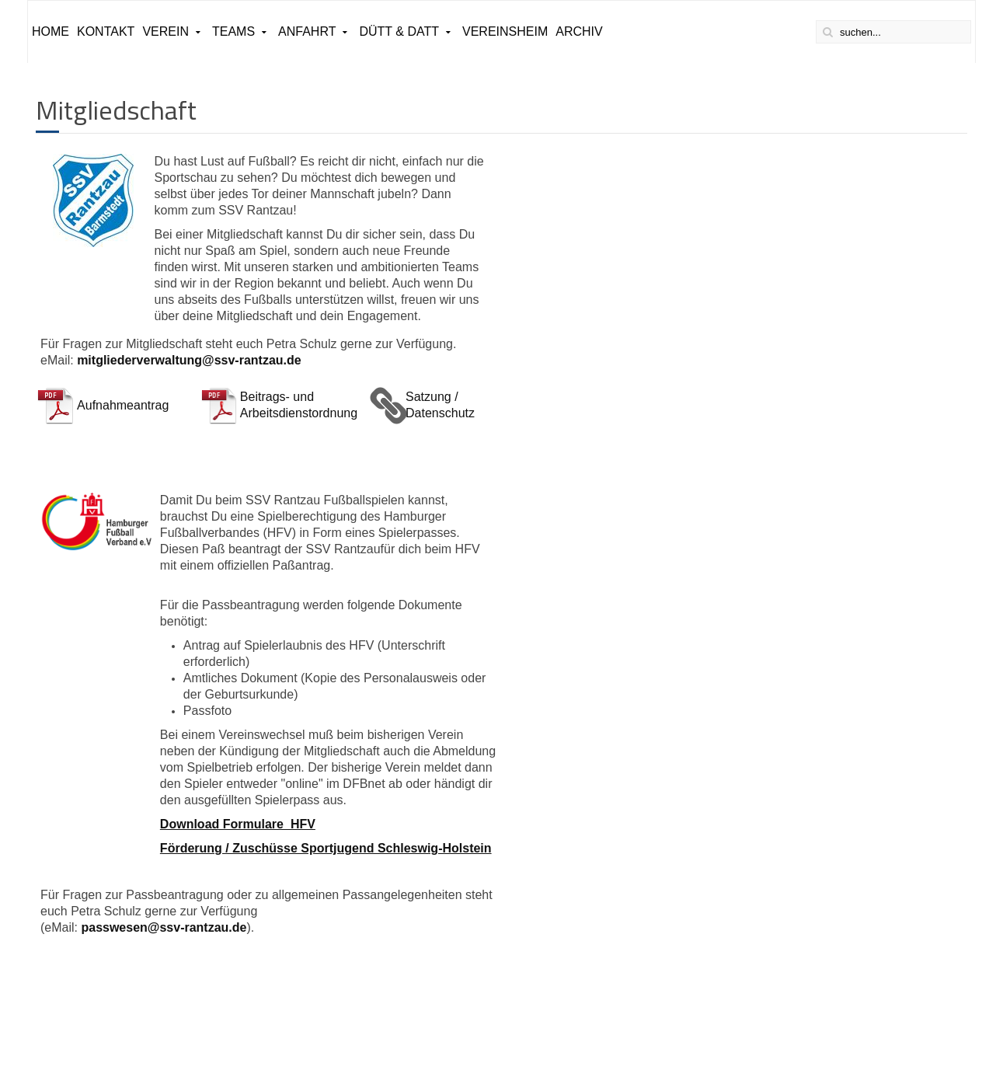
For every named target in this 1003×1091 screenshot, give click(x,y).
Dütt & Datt (399, 31)
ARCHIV (578, 31)
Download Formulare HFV (237, 824)
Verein (165, 31)
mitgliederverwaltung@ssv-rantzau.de (189, 360)
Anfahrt (307, 31)
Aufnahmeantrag (123, 405)
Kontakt (105, 31)
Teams (233, 31)
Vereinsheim (505, 31)
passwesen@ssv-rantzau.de (163, 927)
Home (50, 31)
